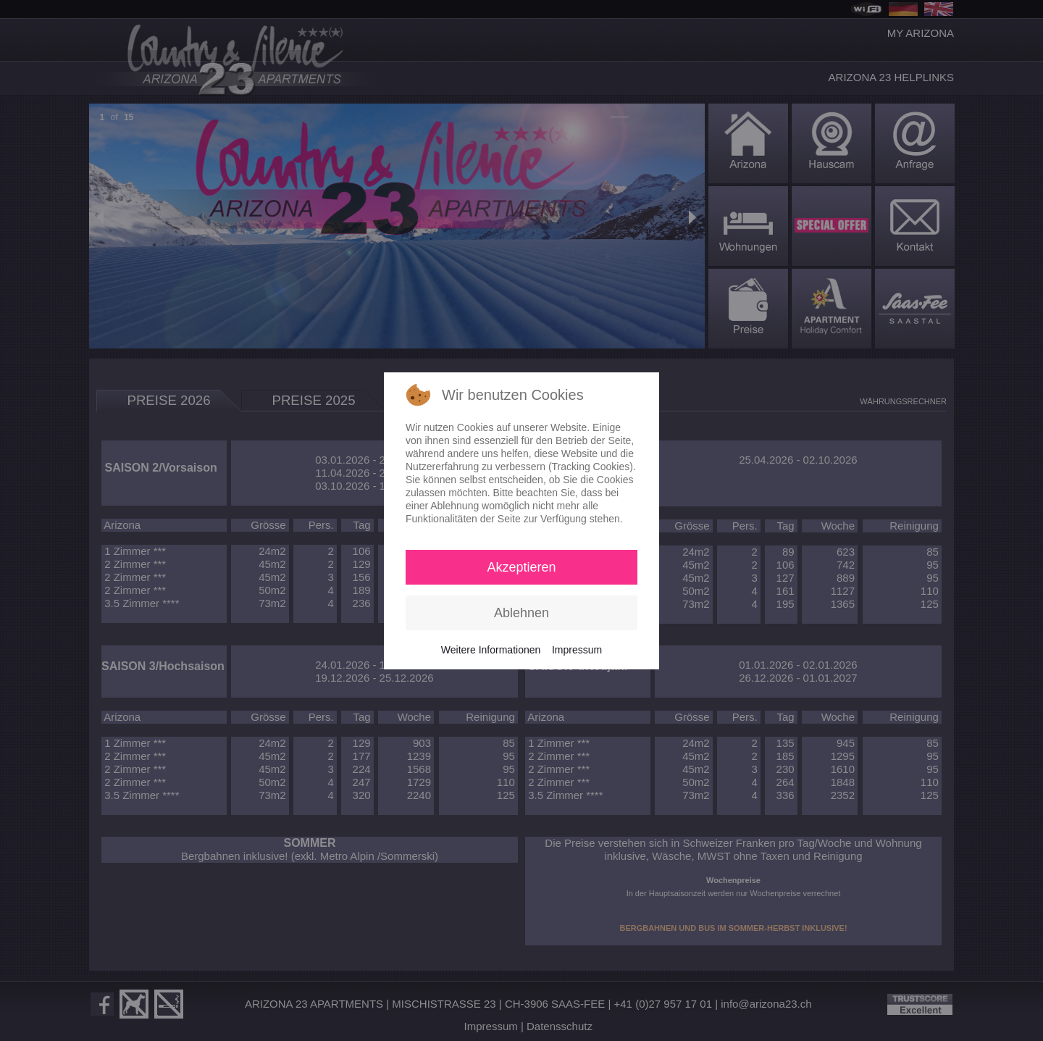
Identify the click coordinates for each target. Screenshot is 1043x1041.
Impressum (577, 650)
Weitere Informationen (490, 650)
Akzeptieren (521, 567)
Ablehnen (521, 613)
